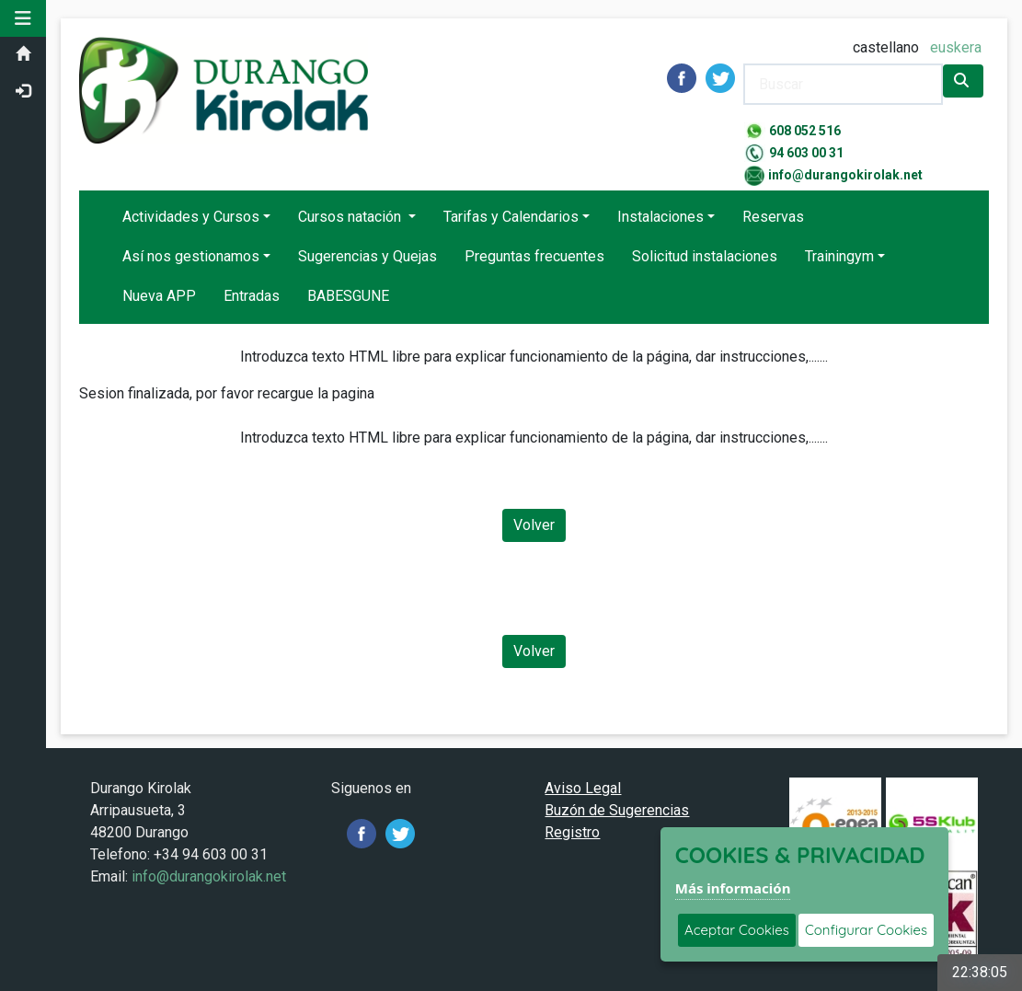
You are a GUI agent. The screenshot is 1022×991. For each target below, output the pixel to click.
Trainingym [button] (839, 256)
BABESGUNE (348, 296)
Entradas (252, 296)
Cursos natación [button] (351, 216)
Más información (733, 888)
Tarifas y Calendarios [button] (511, 216)
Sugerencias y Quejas (367, 256)
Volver (534, 525)
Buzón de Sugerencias (617, 810)
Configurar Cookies (866, 930)
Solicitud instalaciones (704, 256)
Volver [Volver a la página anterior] (534, 651)
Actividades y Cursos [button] (190, 216)
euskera (956, 47)
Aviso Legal (583, 788)
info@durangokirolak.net (845, 174)
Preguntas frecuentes (534, 256)
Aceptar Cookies (736, 930)
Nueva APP (159, 296)
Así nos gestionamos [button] (190, 256)
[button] (23, 18)
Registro (573, 832)
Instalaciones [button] (660, 216)
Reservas (773, 216)
